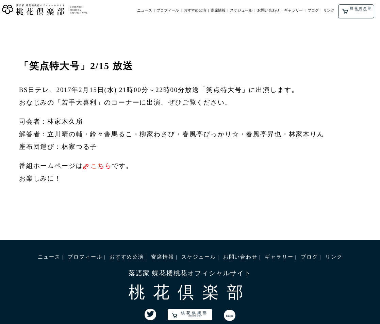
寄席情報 (218, 10)
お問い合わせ (268, 10)
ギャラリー (293, 10)
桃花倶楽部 (357, 10)
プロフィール (167, 10)
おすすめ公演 (195, 10)
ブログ (313, 10)
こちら (101, 165)
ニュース (144, 10)
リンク (328, 10)
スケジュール (241, 10)
